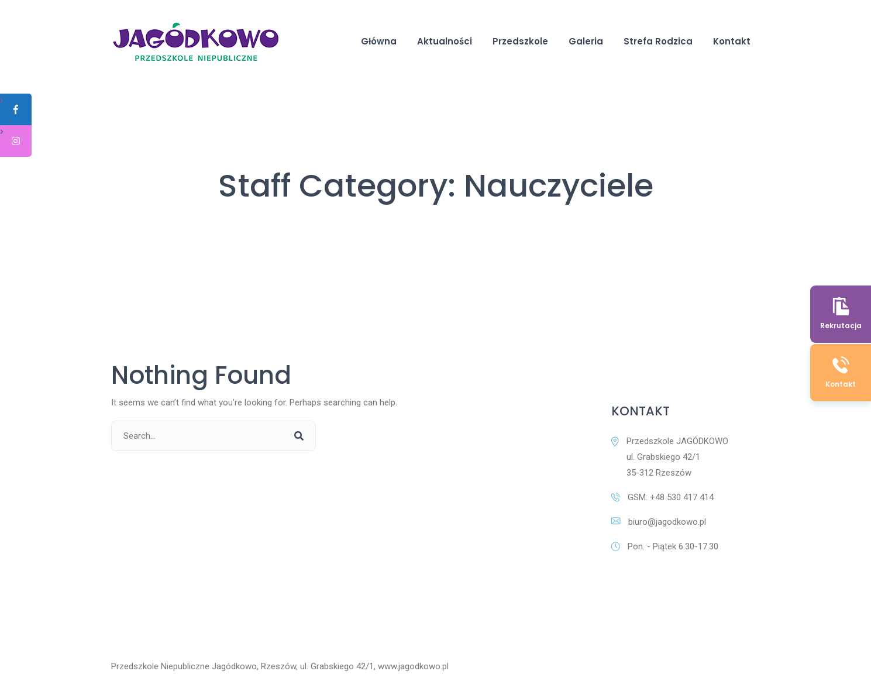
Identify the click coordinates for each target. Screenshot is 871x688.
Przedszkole (520, 41)
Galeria (586, 41)
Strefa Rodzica (658, 41)
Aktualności (444, 41)
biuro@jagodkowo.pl (658, 522)
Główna (379, 41)
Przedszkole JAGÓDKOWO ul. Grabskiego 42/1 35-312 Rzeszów (669, 457)
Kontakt (731, 41)
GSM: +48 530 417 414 (662, 497)
